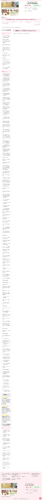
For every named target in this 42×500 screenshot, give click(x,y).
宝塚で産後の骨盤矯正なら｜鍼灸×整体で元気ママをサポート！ (6, 94)
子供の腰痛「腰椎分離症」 (6, 303)
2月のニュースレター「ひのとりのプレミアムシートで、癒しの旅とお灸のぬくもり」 (6, 464)
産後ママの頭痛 (5, 328)
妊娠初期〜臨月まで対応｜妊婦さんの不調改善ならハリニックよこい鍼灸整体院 (6, 99)
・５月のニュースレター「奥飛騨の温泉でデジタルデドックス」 (6, 443)
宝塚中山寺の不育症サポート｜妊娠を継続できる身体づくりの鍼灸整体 (6, 142)
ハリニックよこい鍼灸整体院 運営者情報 (36, 24)
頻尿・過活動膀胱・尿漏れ (6, 336)
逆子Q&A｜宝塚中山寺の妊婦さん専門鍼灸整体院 (6, 376)
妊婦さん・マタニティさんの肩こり (6, 367)
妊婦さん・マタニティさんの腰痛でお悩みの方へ (6, 259)
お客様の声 (21, 21)
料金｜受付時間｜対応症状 (13, 22)
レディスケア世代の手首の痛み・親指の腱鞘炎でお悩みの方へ (6, 228)
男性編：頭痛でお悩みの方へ (6, 192)
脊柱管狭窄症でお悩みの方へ (6, 265)
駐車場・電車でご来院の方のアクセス (28, 22)
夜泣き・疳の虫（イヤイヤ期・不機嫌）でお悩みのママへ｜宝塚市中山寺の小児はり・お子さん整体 (6, 136)
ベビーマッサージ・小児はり (6, 308)
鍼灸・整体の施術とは (6, 369)
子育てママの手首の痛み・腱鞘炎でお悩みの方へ (6, 232)
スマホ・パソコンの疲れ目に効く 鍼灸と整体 (6, 247)
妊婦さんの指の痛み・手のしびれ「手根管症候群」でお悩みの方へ (6, 275)
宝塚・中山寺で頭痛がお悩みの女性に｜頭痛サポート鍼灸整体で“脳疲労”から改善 (6, 196)
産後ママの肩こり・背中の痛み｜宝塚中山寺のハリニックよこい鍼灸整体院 (6, 325)
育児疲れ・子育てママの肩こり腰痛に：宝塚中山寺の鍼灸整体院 (6, 107)
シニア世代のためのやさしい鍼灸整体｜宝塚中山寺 (6, 118)
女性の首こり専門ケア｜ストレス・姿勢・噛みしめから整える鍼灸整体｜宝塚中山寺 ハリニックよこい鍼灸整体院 (6, 167)
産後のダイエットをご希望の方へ (6, 331)
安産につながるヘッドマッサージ (6, 346)
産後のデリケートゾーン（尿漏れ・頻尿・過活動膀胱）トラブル (6, 315)
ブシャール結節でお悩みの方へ (6, 224)
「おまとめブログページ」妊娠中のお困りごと (6, 383)
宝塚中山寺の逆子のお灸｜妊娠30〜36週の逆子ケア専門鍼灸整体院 (6, 74)
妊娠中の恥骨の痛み (6, 282)
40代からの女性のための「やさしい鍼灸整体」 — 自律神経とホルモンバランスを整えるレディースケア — (6, 113)
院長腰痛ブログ (5, 235)
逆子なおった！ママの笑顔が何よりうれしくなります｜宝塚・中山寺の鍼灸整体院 (6, 454)
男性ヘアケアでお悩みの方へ (6, 175)
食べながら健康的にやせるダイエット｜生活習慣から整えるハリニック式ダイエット (6, 350)
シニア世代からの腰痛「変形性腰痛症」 (6, 206)
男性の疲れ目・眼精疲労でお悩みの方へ (6, 250)
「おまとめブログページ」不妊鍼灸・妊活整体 (6, 390)
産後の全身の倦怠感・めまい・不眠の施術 (6, 311)
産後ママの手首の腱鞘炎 (6, 321)
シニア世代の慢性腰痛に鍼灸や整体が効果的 (6, 209)
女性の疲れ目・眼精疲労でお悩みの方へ (6, 241)
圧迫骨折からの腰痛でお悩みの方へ (6, 262)
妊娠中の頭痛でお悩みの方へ (6, 253)
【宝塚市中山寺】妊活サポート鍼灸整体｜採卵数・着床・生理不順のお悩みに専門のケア (6, 79)
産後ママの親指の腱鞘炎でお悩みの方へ (6, 256)
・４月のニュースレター (6, 450)
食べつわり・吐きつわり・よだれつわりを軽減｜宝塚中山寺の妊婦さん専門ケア (6, 85)
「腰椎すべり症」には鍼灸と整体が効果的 (6, 244)
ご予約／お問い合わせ (37, 21)
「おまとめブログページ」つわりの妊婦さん (6, 380)
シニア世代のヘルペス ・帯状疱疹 (6, 297)
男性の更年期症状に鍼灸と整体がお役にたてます (6, 358)
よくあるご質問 (4, 476)
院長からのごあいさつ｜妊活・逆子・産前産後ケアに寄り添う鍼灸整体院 (6, 439)
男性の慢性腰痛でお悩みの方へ (6, 163)
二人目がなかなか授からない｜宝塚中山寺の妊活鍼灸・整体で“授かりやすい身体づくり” (6, 90)
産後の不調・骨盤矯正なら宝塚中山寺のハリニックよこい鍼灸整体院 (6, 103)
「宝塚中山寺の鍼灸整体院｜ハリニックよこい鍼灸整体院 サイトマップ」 (6, 64)
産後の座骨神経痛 (5, 333)
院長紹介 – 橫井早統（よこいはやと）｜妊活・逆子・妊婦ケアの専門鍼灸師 (6, 41)
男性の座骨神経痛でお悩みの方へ (6, 215)
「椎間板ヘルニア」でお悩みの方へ (6, 269)
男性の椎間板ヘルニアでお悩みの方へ (6, 218)
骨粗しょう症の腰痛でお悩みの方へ (6, 212)
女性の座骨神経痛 (5, 280)
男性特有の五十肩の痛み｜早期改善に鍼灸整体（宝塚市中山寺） (6, 150)
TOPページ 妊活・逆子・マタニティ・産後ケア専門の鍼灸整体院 (5, 22)
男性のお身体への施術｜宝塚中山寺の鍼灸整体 (6, 122)
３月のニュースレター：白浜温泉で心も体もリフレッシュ (6, 459)
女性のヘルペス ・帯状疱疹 (6, 300)
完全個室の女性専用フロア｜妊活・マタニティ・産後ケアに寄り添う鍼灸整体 (6, 49)
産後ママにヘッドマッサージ (6, 319)
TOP (3, 27)
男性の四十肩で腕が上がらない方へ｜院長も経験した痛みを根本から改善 (6, 154)
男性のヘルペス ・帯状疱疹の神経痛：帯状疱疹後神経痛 (6, 293)
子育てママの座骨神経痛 (6, 278)
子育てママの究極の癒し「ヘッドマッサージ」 (6, 355)
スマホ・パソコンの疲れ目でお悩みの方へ (6, 238)
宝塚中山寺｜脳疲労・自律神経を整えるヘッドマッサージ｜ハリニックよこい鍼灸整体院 (6, 342)
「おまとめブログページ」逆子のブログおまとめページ (6, 387)
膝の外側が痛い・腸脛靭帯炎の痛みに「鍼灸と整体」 (6, 287)
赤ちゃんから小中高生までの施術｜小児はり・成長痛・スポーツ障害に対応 (6, 126)
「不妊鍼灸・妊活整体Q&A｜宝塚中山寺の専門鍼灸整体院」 (6, 372)
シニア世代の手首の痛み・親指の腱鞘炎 (6, 361)
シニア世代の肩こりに (6, 338)
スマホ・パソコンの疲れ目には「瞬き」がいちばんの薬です (6, 447)
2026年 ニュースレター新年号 (6, 468)
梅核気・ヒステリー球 (6, 290)
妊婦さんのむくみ (5, 284)
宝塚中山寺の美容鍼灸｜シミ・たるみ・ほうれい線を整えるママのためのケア (6, 131)
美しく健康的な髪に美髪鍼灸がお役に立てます (6, 172)
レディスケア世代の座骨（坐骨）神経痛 (6, 364)
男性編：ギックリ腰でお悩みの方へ (6, 160)
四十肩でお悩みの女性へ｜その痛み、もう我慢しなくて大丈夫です (6, 185)
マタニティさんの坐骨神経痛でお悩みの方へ (6, 221)
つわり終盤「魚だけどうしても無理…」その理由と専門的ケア (6, 431)
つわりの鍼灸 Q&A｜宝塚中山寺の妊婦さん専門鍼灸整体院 (6, 146)
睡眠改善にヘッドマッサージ (6, 189)
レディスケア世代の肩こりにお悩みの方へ (6, 200)
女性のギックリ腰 (5, 157)
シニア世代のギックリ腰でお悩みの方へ (6, 203)
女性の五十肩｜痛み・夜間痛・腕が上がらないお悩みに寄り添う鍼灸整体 (6, 181)
